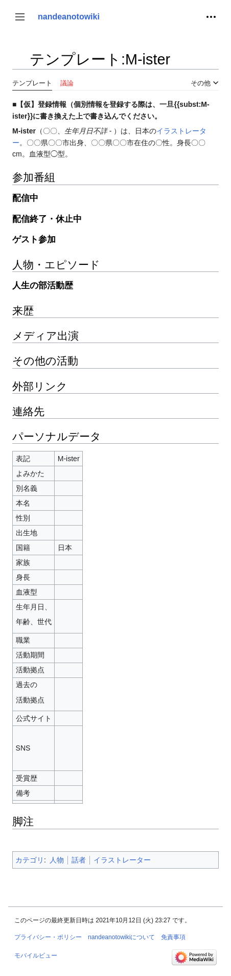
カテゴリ (29, 860)
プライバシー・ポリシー (48, 937)
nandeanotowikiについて (121, 937)
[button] (20, 17)
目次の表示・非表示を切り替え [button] (20, 64)
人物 (57, 860)
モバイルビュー (35, 955)
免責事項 (173, 937)
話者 (79, 860)
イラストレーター (122, 860)
